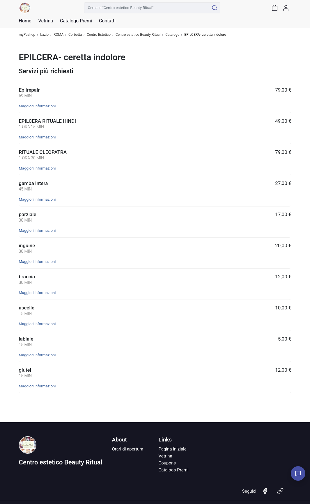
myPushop (27, 35)
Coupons (167, 463)
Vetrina (165, 456)
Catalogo (172, 35)
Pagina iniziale (172, 449)
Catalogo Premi (173, 470)
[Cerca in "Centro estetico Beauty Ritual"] (147, 7)
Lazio (44, 35)
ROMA (58, 35)
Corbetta (75, 35)
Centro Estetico (99, 35)
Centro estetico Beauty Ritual (138, 35)
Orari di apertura (127, 449)
